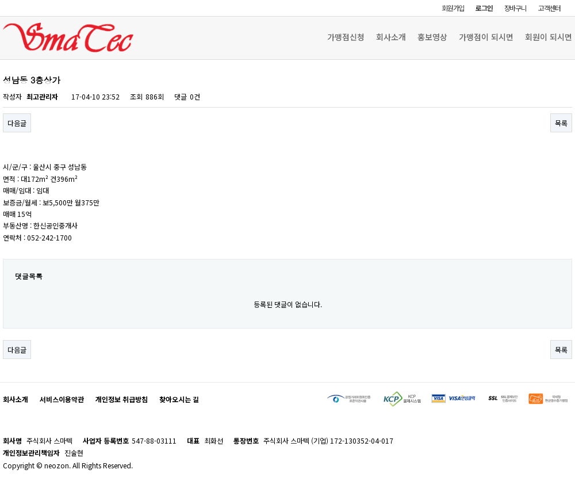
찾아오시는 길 (179, 399)
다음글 (16, 123)
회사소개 (391, 37)
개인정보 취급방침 (121, 399)
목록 (561, 123)
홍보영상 (432, 37)
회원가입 (453, 8)
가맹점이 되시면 (486, 37)
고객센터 (549, 8)
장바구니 (515, 8)
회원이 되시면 (548, 37)
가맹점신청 (346, 37)
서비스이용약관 (62, 399)
